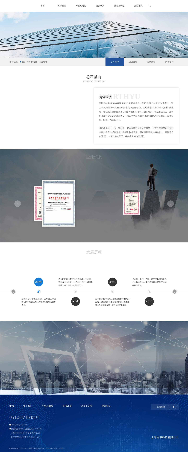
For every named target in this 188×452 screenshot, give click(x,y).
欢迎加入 (138, 6)
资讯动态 (100, 6)
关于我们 (62, 6)
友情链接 (161, 407)
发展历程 (151, 62)
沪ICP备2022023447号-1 (55, 448)
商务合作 (43, 62)
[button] (17, 203)
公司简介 (114, 62)
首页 (42, 6)
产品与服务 (81, 6)
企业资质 (133, 62)
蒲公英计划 (119, 6)
